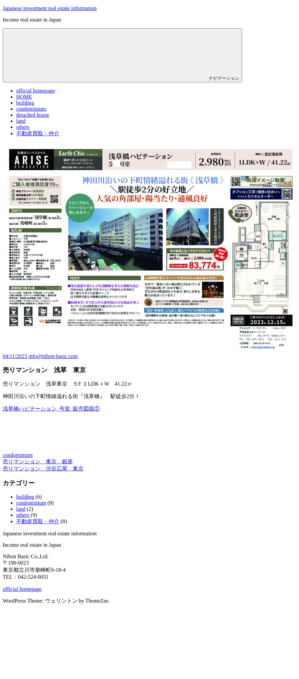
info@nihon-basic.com (53, 356)
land (21, 121)
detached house (32, 115)
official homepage (35, 91)
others (22, 127)
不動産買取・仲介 (37, 133)
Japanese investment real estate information (50, 8)
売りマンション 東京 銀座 (38, 461)
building (25, 103)
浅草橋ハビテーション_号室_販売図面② (51, 409)
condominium (31, 109)
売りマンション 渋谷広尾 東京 (43, 468)
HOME (24, 97)
